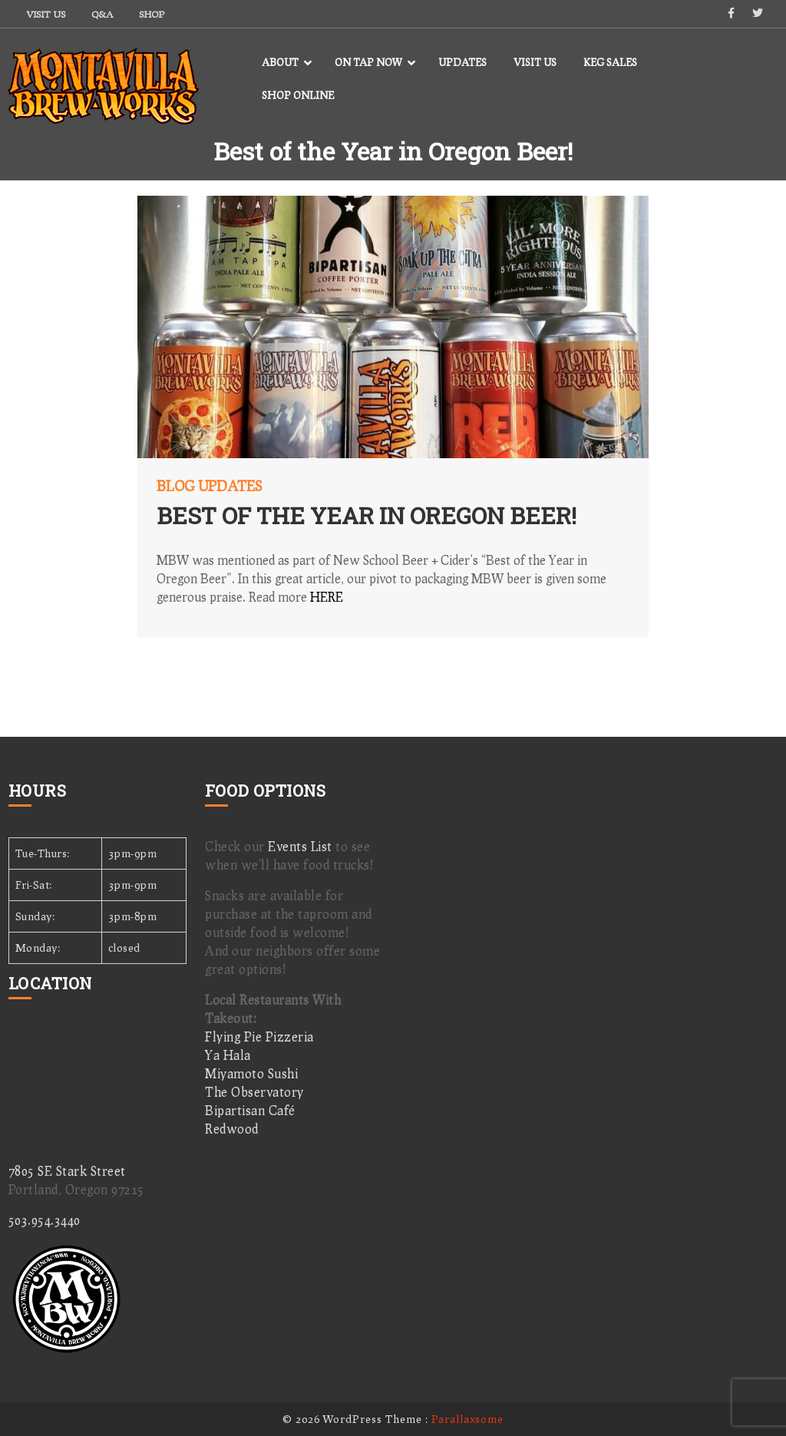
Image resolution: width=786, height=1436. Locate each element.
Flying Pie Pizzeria (259, 1036)
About (280, 62)
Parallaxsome (467, 1418)
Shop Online (298, 95)
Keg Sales (610, 62)
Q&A (102, 14)
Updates (462, 62)
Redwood (232, 1128)
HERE (326, 596)
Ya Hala (228, 1055)
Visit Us (46, 14)
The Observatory (254, 1091)
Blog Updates (209, 486)
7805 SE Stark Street (67, 1171)
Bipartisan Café (250, 1110)
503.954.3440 (44, 1220)
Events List (300, 846)
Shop (151, 14)
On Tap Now (368, 62)
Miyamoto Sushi (251, 1073)
